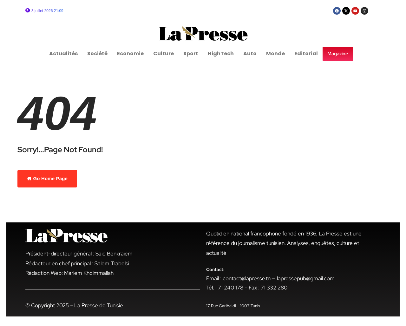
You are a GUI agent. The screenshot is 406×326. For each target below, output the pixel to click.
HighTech (221, 53)
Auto (250, 53)
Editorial (306, 53)
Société (97, 53)
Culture (163, 53)
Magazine (337, 54)
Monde (275, 53)
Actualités (63, 53)
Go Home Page (47, 178)
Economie (130, 53)
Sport (190, 53)
